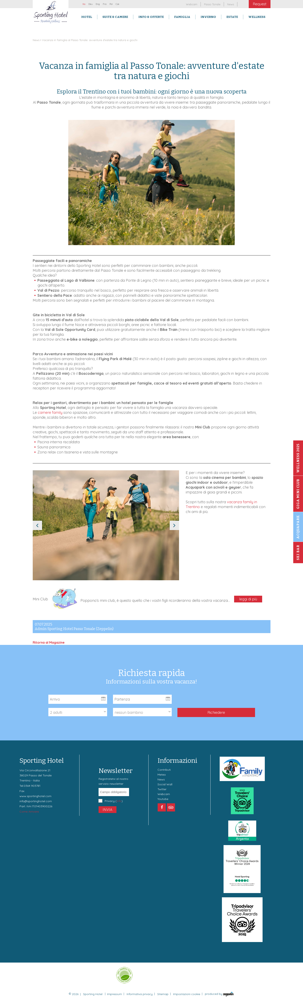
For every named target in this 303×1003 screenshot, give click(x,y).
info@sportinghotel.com (36, 801)
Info (119, 801)
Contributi (164, 770)
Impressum (114, 994)
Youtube (162, 799)
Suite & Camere (115, 17)
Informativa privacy (140, 994)
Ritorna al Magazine (49, 642)
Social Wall (164, 784)
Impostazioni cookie (186, 994)
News (36, 40)
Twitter (161, 789)
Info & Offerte (151, 17)
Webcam (163, 794)
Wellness (256, 17)
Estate (232, 17)
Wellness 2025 (298, 458)
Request (259, 4)
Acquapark (298, 527)
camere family (50, 412)
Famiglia (182, 17)
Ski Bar (298, 552)
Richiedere (216, 712)
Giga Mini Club (298, 494)
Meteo (161, 774)
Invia (107, 809)
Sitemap (162, 994)
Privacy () (114, 801)
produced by (219, 994)
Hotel (86, 17)
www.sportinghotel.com (35, 796)
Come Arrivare (29, 811)
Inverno (208, 17)
